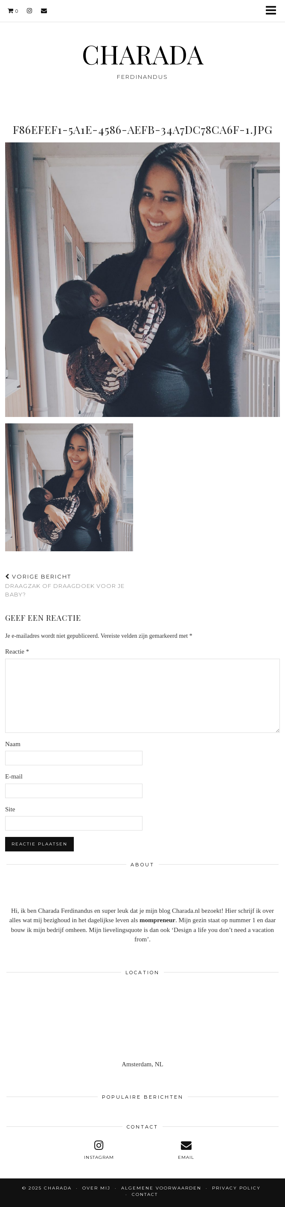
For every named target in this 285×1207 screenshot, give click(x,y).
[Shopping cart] (13, 10)
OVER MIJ (96, 1188)
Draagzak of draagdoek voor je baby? (73, 585)
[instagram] (29, 10)
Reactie (17, 651)
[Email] (44, 10)
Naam (12, 744)
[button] (274, 10)
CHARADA (143, 54)
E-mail (14, 776)
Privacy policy (236, 1188)
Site (10, 809)
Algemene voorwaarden (161, 1188)
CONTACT (145, 1194)
